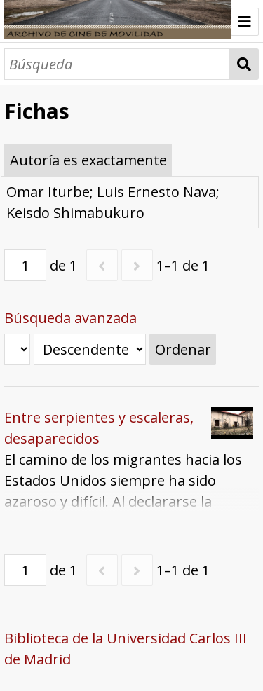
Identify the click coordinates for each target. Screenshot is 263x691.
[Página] (25, 265)
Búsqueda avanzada (70, 317)
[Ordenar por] (17, 349)
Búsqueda (243, 64)
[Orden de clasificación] (90, 349)
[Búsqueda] (116, 64)
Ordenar (183, 349)
